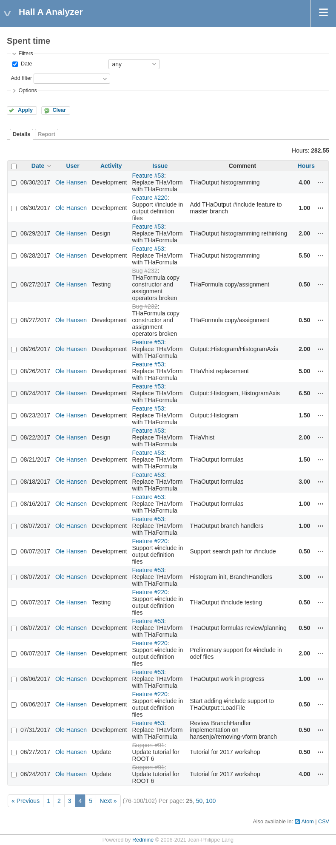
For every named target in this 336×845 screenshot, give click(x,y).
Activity (111, 165)
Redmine (143, 840)
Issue (160, 165)
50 (199, 800)
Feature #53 (148, 175)
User (72, 165)
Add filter (21, 78)
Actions (320, 182)
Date (25, 64)
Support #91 (148, 745)
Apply (25, 110)
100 (211, 800)
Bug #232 (145, 270)
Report (46, 134)
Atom (307, 822)
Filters (25, 54)
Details (21, 134)
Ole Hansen (71, 182)
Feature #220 (150, 197)
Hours (306, 165)
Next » (108, 800)
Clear (59, 110)
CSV (323, 822)
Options (27, 91)
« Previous (25, 800)
